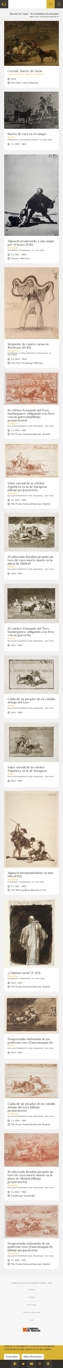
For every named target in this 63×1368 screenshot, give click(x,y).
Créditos (31, 1297)
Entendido (12, 1357)
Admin (31, 1320)
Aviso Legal (31, 1305)
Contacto (31, 1289)
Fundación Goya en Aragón (25, 1283)
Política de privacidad (31, 1312)
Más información (33, 1357)
